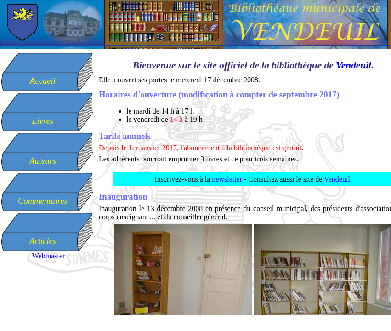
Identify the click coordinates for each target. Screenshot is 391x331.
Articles (42, 240)
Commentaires (43, 200)
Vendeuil (353, 65)
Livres (42, 121)
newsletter (227, 179)
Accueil (43, 81)
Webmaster (48, 256)
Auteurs (42, 161)
